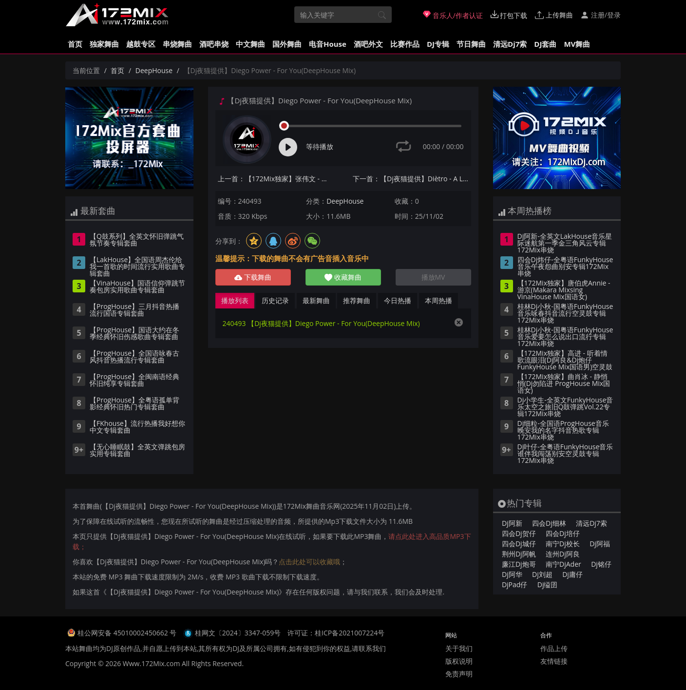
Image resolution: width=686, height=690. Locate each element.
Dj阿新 (512, 523)
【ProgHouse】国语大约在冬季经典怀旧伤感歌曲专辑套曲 (134, 333)
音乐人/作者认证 (453, 15)
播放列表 (234, 300)
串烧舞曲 (177, 44)
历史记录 (275, 300)
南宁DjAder (563, 564)
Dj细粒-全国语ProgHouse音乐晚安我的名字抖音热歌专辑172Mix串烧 (563, 430)
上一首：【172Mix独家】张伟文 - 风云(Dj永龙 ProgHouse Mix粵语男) (277, 178)
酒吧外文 (368, 44)
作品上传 (554, 648)
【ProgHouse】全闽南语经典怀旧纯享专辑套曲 (134, 380)
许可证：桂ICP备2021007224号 (335, 632)
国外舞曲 (287, 44)
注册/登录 (600, 14)
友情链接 (554, 661)
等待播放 (319, 146)
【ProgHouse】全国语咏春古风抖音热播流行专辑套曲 (134, 357)
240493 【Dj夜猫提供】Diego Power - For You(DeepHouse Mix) (321, 323)
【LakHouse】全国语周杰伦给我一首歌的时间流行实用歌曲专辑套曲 (137, 267)
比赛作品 (404, 44)
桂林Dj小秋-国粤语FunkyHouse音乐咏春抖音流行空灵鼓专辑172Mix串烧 (565, 314)
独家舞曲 (104, 44)
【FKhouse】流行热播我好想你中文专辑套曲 (137, 427)
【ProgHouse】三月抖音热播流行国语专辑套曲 (134, 310)
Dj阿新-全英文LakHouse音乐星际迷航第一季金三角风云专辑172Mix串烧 (564, 243)
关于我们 (459, 648)
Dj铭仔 (601, 564)
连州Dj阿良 (563, 553)
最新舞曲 (316, 300)
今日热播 (397, 300)
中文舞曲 (250, 44)
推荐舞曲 (356, 300)
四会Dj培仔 (563, 533)
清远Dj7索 (510, 44)
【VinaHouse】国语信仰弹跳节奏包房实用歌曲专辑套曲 (137, 287)
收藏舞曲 (343, 277)
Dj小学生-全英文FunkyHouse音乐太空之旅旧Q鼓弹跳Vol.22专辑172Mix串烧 (565, 407)
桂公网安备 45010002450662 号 (127, 632)
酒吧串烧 (214, 44)
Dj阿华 (512, 574)
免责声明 (459, 673)
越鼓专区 (140, 44)
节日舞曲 (471, 44)
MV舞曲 (577, 44)
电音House (327, 44)
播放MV (433, 277)
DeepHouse (153, 70)
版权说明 (459, 661)
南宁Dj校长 (563, 543)
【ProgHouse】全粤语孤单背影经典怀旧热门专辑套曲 (134, 404)
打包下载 (509, 15)
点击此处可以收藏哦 (309, 561)
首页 (75, 44)
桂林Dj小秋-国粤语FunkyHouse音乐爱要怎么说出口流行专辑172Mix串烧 (565, 337)
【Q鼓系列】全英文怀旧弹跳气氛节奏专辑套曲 (137, 240)
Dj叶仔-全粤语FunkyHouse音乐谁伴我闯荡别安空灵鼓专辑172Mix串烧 (565, 454)
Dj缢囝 (547, 584)
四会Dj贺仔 (519, 533)
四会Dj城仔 (519, 543)
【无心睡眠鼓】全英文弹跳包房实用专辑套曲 (137, 450)
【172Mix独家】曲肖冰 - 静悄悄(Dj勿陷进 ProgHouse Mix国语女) (563, 384)
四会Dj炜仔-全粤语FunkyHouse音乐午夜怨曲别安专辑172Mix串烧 (565, 267)
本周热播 (438, 300)
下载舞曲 (252, 277)
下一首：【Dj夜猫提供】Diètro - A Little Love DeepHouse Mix (412, 178)
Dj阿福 (600, 543)
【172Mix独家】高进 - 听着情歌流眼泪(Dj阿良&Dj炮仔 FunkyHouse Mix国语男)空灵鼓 (565, 360)
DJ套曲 (545, 44)
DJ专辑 (438, 44)
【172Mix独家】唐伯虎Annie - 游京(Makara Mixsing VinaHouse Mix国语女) (563, 290)
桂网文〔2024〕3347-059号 (238, 632)
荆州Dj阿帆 (519, 553)
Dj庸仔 (572, 574)
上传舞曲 (554, 14)
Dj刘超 (542, 574)
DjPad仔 (514, 584)
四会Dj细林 (549, 523)
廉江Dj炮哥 (519, 564)
